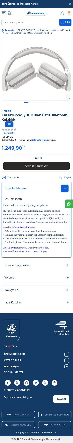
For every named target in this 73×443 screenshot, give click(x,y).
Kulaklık (44, 30)
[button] (26, 102)
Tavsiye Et (10, 177)
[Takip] (9, 13)
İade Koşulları (36, 302)
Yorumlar (36, 277)
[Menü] (4, 13)
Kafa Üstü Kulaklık (61, 30)
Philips (6, 110)
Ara (65, 22)
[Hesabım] (62, 13)
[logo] (36, 13)
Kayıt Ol (61, 399)
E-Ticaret (24, 439)
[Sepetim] (69, 13)
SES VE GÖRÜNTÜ (27, 30)
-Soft (15, 439)
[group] (36, 69)
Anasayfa (8, 30)
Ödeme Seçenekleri (36, 265)
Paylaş (64, 177)
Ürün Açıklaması (36, 188)
